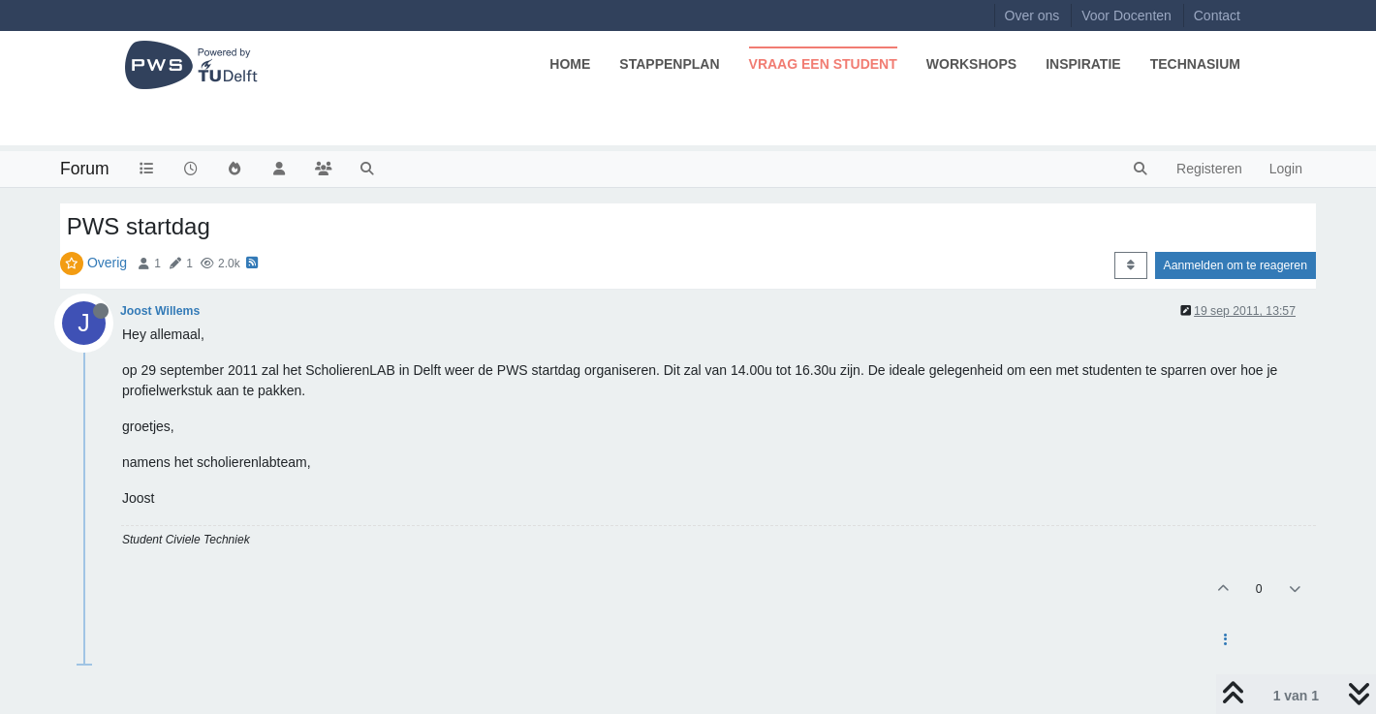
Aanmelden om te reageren (1235, 265)
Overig (107, 262)
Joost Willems (160, 311)
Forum (84, 168)
